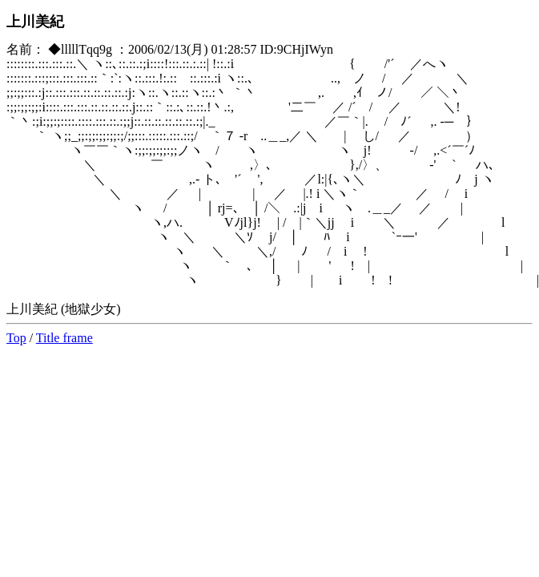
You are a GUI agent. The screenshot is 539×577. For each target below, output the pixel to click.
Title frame (64, 338)
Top (16, 338)
